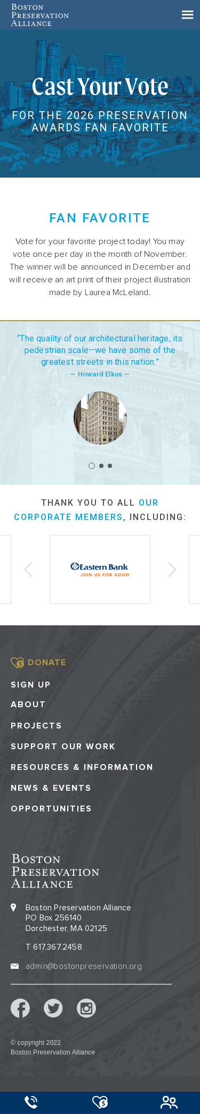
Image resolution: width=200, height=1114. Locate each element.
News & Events (51, 788)
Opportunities (51, 809)
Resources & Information (82, 768)
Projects (36, 726)
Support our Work (63, 747)
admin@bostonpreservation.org (84, 966)
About (28, 705)
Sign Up (31, 685)
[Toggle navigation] (188, 15)
